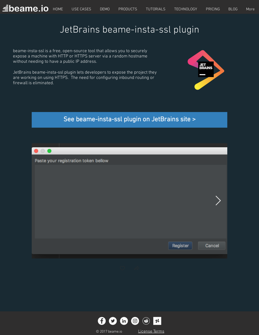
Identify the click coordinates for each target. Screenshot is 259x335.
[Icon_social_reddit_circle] (146, 321)
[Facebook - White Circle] (102, 321)
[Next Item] (218, 201)
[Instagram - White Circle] (135, 321)
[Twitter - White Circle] (113, 321)
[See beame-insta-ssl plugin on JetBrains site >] (129, 120)
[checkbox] (122, 269)
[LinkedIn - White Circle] (124, 321)
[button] (136, 269)
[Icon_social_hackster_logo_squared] (157, 321)
